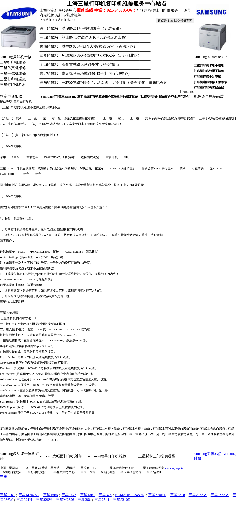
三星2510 (177, 495)
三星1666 (50, 495)
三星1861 (87, 495)
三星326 (105, 495)
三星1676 (69, 495)
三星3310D (122, 500)
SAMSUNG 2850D (129, 495)
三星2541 (101, 500)
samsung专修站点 (208, 454)
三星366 (84, 500)
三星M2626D (29, 495)
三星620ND (157, 495)
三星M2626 (65, 500)
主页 (3, 476)
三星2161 (7, 495)
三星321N (24, 500)
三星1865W (220, 495)
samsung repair (174, 468)
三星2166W (198, 495)
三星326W (44, 500)
